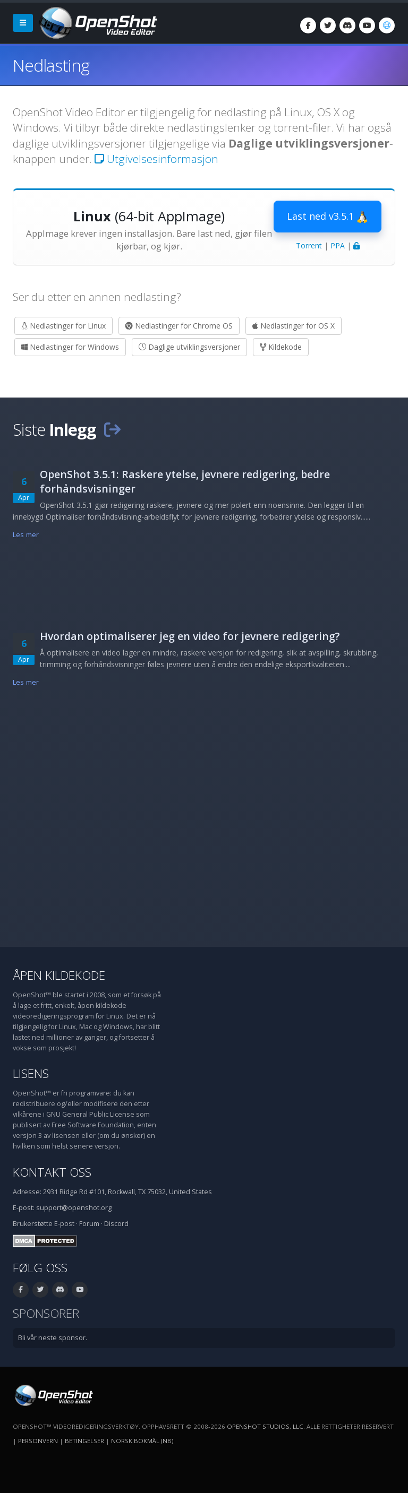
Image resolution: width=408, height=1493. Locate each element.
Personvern (38, 1441)
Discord (116, 1223)
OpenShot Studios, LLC (265, 1426)
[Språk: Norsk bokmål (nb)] (387, 25)
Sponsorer (46, 1313)
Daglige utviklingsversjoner (189, 347)
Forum (89, 1223)
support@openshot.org (74, 1207)
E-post (64, 1223)
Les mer (26, 534)
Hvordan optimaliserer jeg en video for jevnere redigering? (190, 636)
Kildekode (281, 347)
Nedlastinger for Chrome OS (179, 326)
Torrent (309, 245)
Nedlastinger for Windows (70, 347)
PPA (337, 245)
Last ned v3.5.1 (327, 216)
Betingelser (84, 1441)
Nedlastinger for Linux (63, 326)
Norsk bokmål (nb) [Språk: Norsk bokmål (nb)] (142, 1441)
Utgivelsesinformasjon (156, 158)
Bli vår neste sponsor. (52, 1337)
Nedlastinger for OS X (293, 326)
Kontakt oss (52, 1172)
